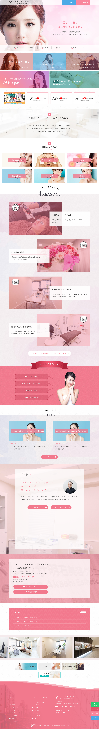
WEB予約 (95, 717)
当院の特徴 (44, 48)
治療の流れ (72, 48)
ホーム (16, 48)
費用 (84, 48)
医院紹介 (30, 48)
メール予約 (95, 709)
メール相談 (95, 713)
